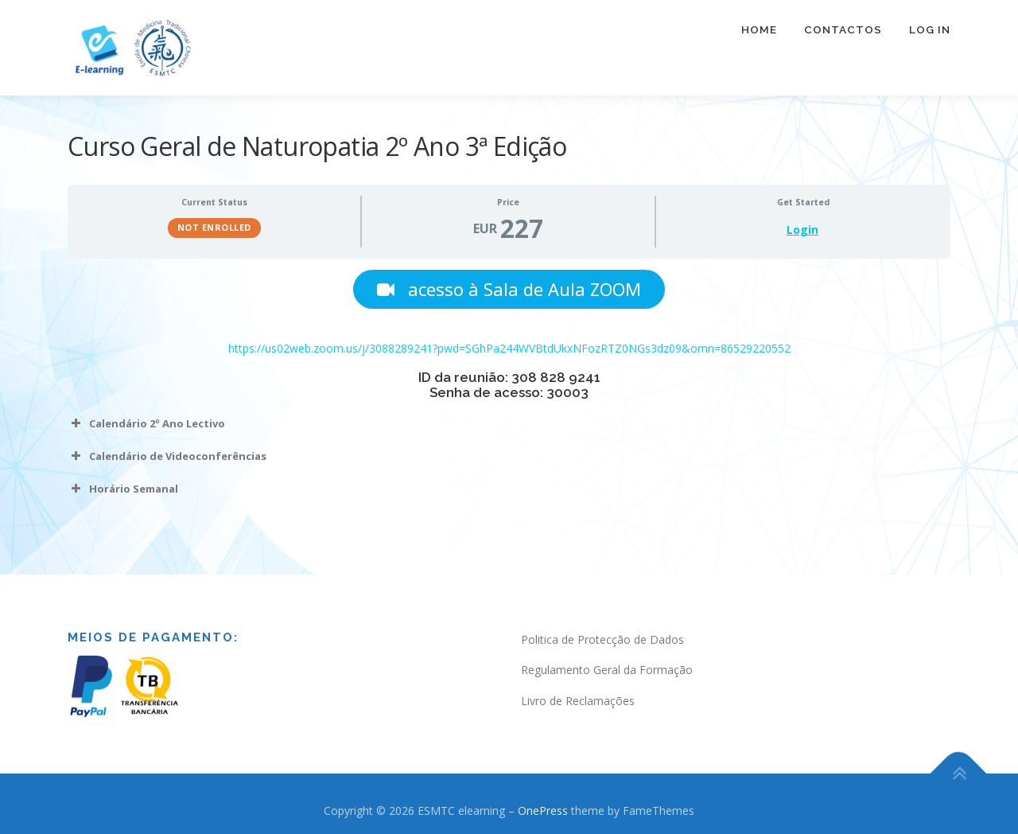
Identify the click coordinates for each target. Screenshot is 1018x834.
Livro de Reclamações (578, 702)
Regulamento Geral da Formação (607, 671)
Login (802, 230)
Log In (929, 39)
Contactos (843, 39)
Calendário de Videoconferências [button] (167, 458)
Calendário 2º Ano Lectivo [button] (146, 425)
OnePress (543, 812)
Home (759, 39)
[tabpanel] (509, 387)
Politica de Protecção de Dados (602, 641)
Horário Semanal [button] (123, 490)
